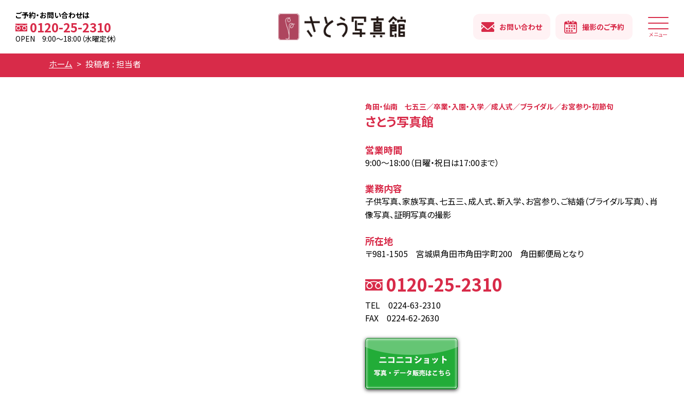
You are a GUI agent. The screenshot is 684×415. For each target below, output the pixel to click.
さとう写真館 (342, 27)
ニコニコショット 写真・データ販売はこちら (411, 363)
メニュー (658, 30)
